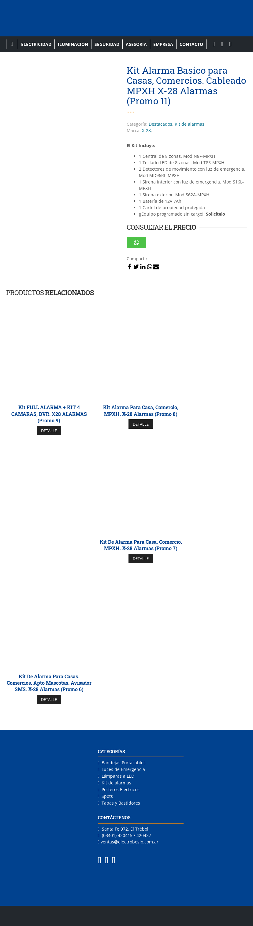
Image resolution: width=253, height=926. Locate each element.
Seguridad (107, 44)
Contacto (191, 44)
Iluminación (73, 44)
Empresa (163, 44)
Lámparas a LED (118, 776)
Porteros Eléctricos (121, 789)
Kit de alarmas (189, 124)
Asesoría (136, 44)
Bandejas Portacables (124, 762)
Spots (107, 796)
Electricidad (36, 44)
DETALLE (49, 430)
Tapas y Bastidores (121, 803)
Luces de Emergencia (123, 769)
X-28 (146, 130)
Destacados (160, 124)
